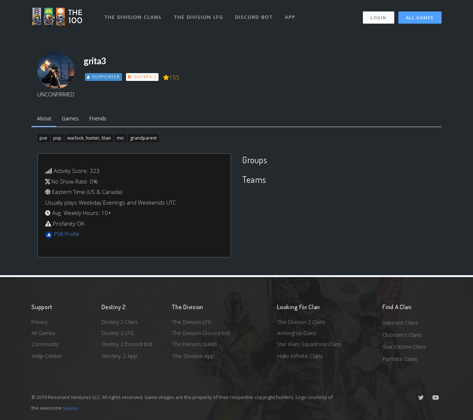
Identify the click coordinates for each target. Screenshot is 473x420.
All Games (420, 15)
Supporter (103, 76)
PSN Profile (68, 235)
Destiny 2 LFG (119, 334)
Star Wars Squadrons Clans (311, 346)
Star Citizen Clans (404, 346)
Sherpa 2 (143, 76)
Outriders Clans (402, 334)
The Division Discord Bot (203, 334)
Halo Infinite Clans (300, 358)
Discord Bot (256, 14)
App (292, 14)
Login (378, 15)
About (44, 119)
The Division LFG (199, 14)
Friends (103, 119)
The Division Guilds (196, 346)
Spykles (71, 407)
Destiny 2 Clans (121, 322)
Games (73, 119)
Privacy (40, 322)
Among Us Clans (297, 334)
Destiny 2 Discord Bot (130, 346)
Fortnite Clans (400, 358)
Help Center (46, 358)
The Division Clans (133, 14)
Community (45, 346)
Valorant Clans (400, 322)
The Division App (193, 358)
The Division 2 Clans (302, 322)
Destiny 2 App (119, 358)
